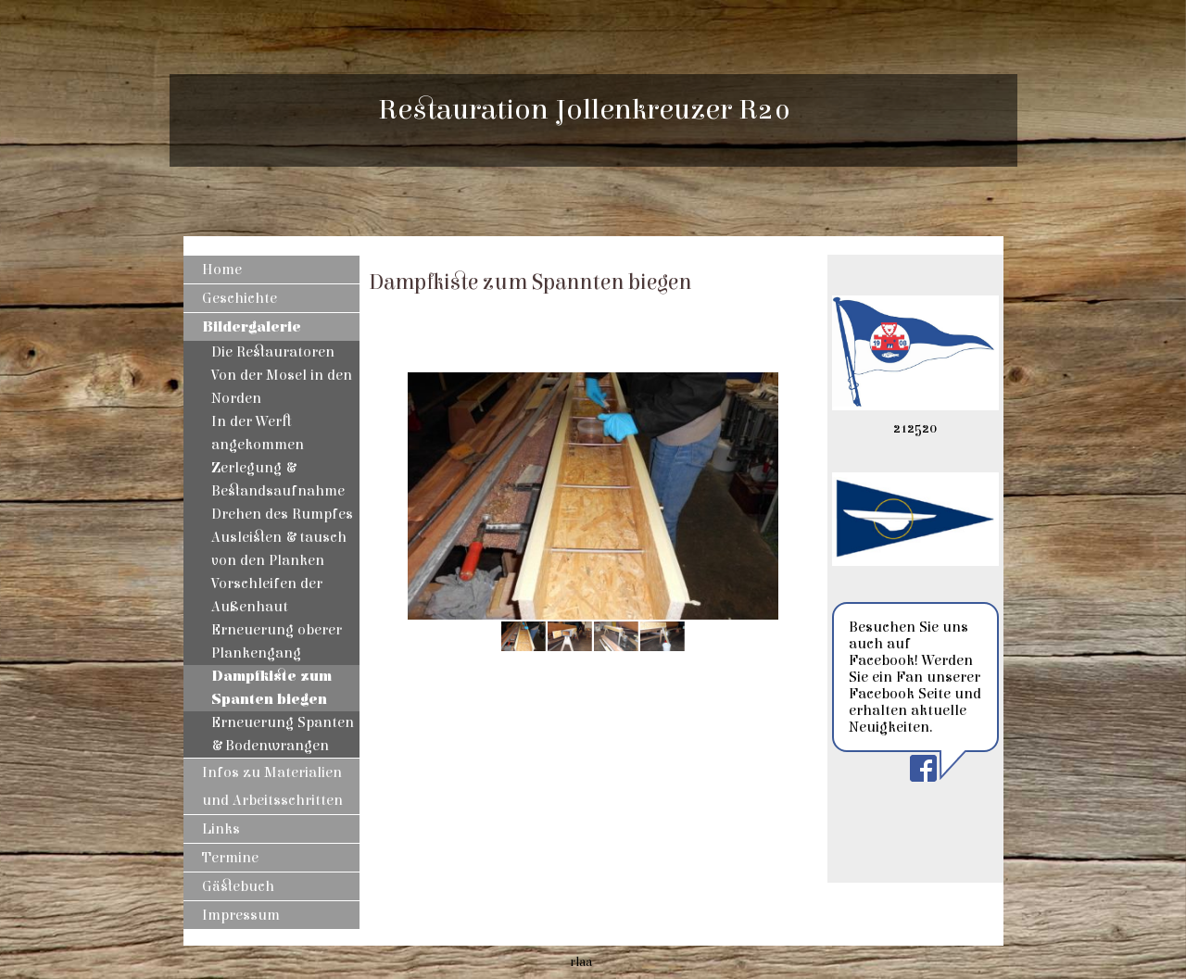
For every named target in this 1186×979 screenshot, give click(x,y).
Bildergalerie (251, 327)
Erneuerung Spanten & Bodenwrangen (282, 734)
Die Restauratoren (272, 352)
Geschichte (239, 298)
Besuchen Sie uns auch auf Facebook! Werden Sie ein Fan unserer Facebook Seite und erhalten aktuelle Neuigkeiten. (915, 677)
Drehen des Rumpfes (282, 514)
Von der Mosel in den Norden (281, 387)
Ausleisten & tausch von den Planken (279, 549)
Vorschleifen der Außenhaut (266, 595)
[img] (915, 120)
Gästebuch (238, 886)
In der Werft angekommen (257, 433)
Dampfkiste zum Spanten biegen (271, 688)
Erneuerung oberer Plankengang (276, 641)
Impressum (241, 915)
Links (221, 829)
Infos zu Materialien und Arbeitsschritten (272, 786)
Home (222, 269)
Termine (230, 857)
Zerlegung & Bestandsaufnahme (278, 479)
